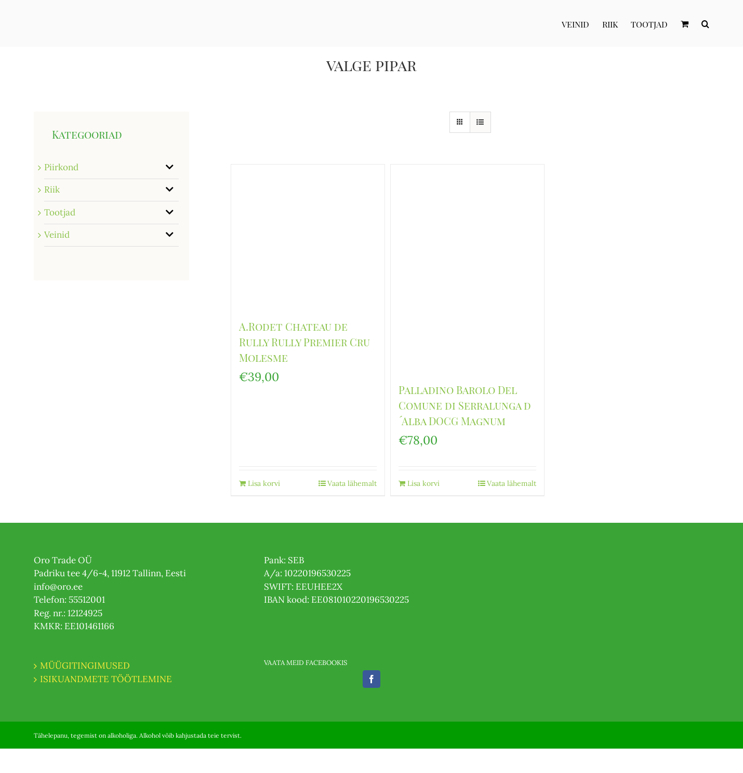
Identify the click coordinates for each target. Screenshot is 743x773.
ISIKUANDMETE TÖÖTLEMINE (106, 679)
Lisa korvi (264, 483)
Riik (52, 189)
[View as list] (480, 122)
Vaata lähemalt (352, 483)
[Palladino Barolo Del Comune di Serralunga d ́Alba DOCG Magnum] (467, 268)
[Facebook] (371, 679)
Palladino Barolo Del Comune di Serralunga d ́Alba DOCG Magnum (465, 405)
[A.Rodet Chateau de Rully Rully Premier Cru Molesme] (307, 236)
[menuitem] (582, 23)
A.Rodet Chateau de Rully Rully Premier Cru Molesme (304, 341)
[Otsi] (705, 23)
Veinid (57, 234)
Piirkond (61, 167)
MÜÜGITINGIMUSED (85, 665)
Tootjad (59, 212)
